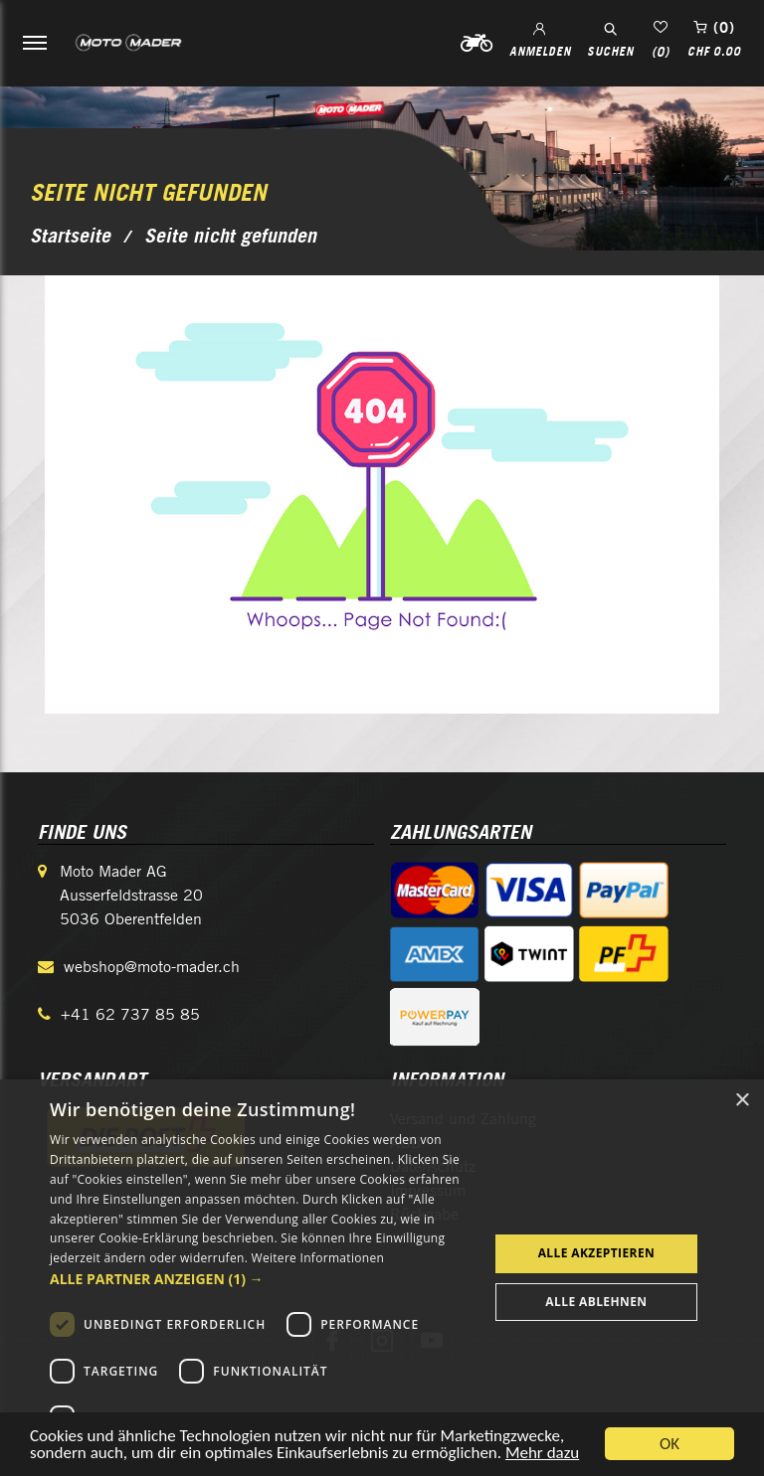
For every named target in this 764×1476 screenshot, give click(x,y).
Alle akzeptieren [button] (597, 1252)
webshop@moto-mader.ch (152, 966)
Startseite (70, 235)
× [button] (741, 1100)
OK (669, 1443)
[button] (263, 1278)
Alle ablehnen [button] (596, 1301)
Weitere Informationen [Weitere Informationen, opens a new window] (318, 1257)
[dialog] (382, 1277)
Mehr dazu (542, 1452)
